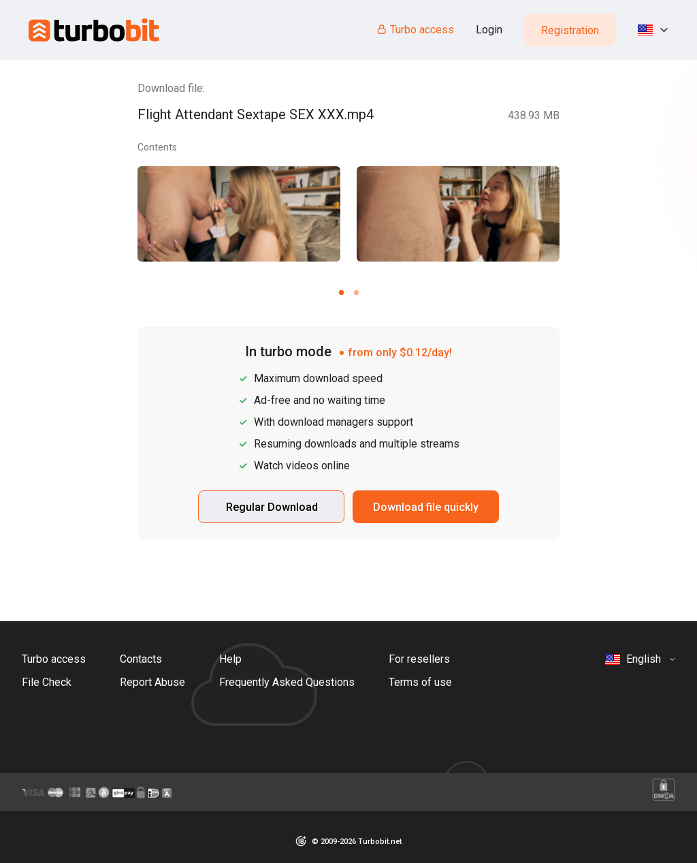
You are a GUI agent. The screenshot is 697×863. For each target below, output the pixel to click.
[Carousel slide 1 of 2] (341, 292)
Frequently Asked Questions (287, 682)
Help (230, 659)
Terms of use (420, 682)
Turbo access (415, 29)
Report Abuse (152, 682)
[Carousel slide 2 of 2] (355, 292)
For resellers (419, 659)
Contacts (141, 659)
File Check (46, 682)
